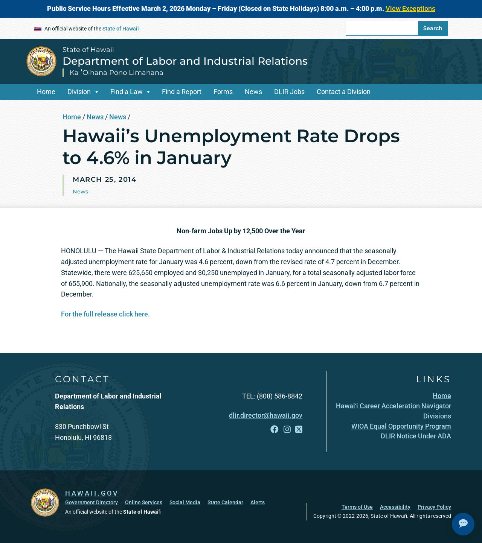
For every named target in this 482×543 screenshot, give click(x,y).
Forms (223, 92)
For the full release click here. (105, 314)
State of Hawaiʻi (121, 29)
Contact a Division (344, 92)
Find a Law (126, 92)
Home (46, 92)
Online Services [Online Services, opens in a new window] (143, 502)
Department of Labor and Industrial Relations (185, 61)
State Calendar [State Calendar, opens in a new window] (225, 502)
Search (432, 28)
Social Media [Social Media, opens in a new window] (184, 502)
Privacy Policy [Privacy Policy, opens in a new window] (434, 507)
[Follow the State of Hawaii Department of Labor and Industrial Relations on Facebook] (274, 429)
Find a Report (181, 92)
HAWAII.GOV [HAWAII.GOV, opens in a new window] (92, 493)
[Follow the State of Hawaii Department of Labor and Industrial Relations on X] (298, 429)
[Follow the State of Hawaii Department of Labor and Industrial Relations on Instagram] (287, 429)
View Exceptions (410, 8)
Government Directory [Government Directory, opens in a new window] (91, 502)
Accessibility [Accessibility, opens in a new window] (395, 507)
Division (79, 92)
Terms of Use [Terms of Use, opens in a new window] (357, 507)
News (253, 92)
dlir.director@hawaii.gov (265, 415)
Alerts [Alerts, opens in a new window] (257, 502)
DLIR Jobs (289, 92)
